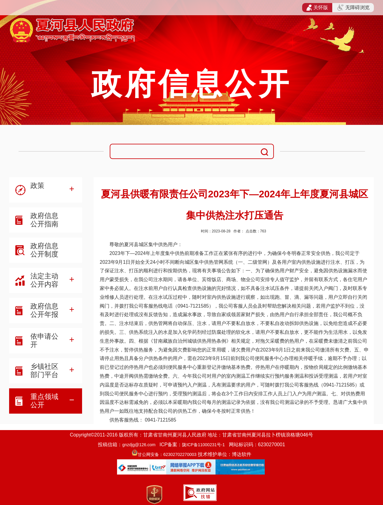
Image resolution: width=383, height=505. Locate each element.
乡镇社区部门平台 (44, 370)
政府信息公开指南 (44, 220)
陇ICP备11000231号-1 (203, 444)
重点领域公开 (44, 401)
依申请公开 (44, 340)
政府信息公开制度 (44, 250)
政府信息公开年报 (44, 310)
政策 (37, 185)
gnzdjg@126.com (138, 444)
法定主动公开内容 (44, 280)
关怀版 (317, 8)
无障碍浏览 (353, 8)
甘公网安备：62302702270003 (167, 454)
